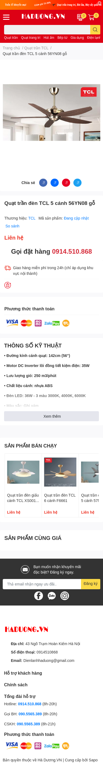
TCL (32, 218)
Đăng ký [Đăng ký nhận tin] (91, 583)
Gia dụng (77, 38)
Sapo (93, 760)
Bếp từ (62, 38)
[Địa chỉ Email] (51, 584)
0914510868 (47, 652)
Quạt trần (11, 38)
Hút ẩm (49, 38)
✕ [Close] (99, 3)
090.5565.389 (30, 714)
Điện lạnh (94, 38)
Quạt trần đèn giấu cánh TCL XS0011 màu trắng (23, 500)
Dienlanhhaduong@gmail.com (48, 660)
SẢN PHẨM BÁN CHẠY (30, 446)
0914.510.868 (72, 251)
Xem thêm (52, 416)
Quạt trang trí (30, 38)
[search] (95, 29)
